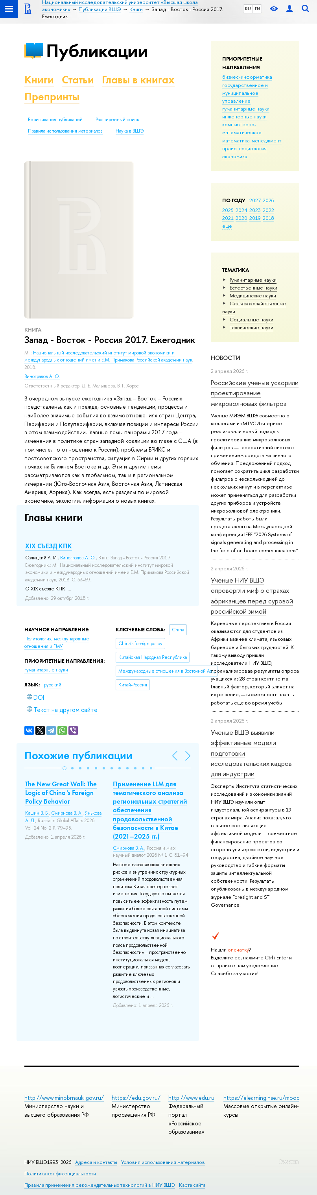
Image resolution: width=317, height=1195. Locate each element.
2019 (255, 217)
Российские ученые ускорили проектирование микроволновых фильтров (255, 393)
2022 (268, 210)
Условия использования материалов (163, 1162)
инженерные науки (244, 116)
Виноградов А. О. (42, 376)
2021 (228, 217)
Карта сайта (192, 1185)
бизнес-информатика (247, 76)
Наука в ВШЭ (130, 131)
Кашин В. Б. (37, 813)
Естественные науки (253, 287)
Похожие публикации (78, 755)
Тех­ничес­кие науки (251, 327)
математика (236, 140)
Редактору (289, 1161)
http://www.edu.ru (191, 1097)
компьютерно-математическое (242, 128)
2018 (268, 217)
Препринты (51, 96)
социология (253, 148)
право (229, 148)
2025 (228, 210)
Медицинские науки (253, 295)
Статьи (78, 80)
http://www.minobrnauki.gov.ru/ (64, 1097)
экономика (234, 156)
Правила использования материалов (65, 131)
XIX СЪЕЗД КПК (48, 546)
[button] (64, 768)
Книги (39, 80)
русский (52, 685)
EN (257, 8)
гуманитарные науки (245, 108)
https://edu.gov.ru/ (136, 1097)
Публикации (97, 51)
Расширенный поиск (117, 119)
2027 (255, 200)
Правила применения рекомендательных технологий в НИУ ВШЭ (99, 1185)
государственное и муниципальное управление (245, 92)
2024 (241, 210)
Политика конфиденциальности (60, 1173)
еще (227, 225)
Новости (225, 358)
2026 (268, 200)
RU (248, 8)
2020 (241, 217)
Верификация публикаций (55, 119)
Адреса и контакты (96, 1162)
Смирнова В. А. (67, 813)
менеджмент (267, 140)
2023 (255, 210)
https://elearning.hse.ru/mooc (261, 1097)
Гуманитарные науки (253, 279)
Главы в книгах (138, 80)
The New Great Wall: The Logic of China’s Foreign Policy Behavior (61, 793)
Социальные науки (251, 319)
